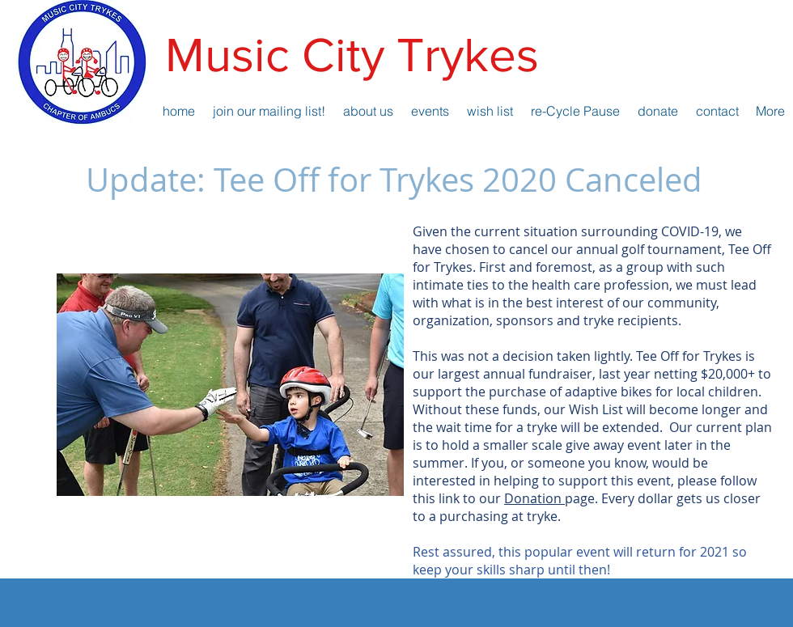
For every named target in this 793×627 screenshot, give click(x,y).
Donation (534, 498)
